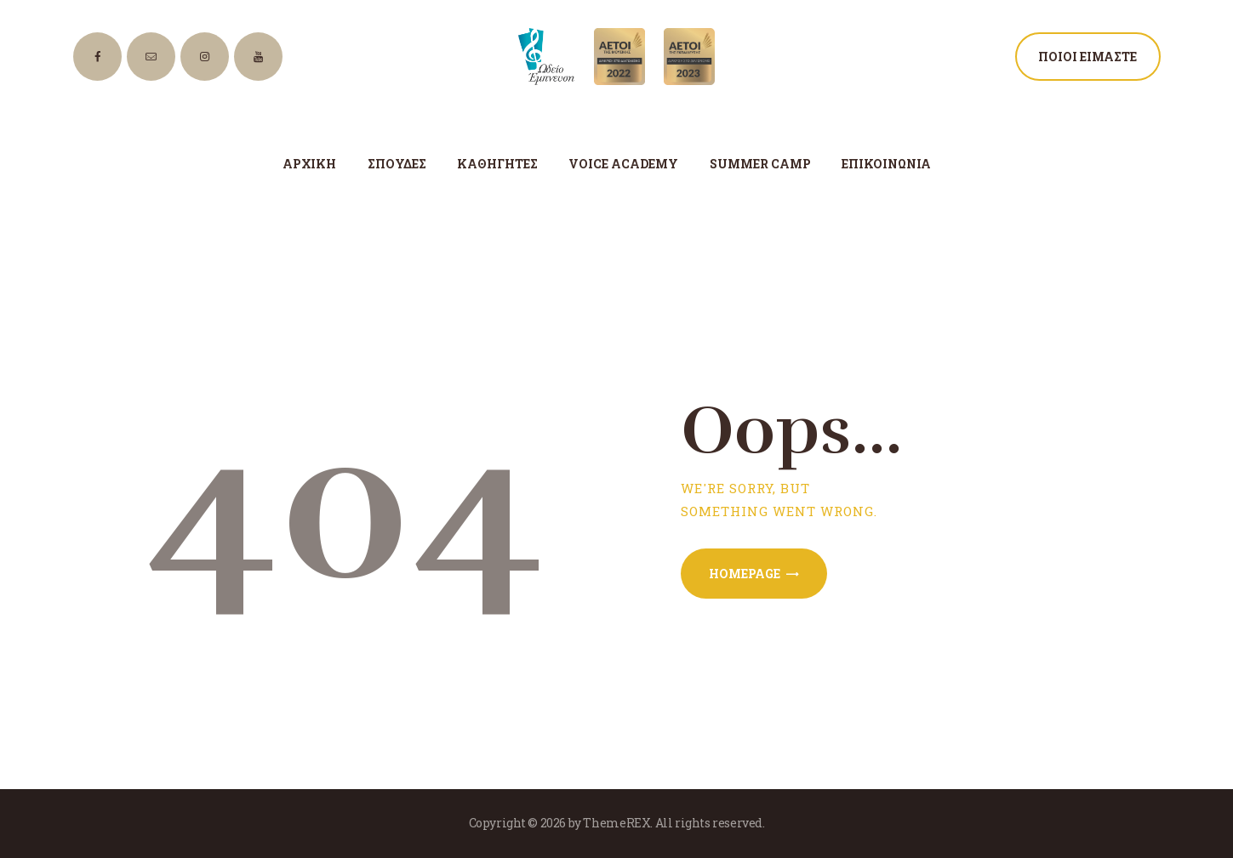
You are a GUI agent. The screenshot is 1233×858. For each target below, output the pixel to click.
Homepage (744, 573)
